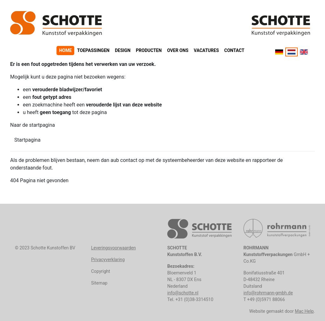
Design (122, 50)
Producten (149, 50)
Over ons (177, 50)
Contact (234, 50)
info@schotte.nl (182, 292)
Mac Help (304, 311)
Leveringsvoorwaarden (113, 247)
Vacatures (206, 50)
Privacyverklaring (108, 259)
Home (65, 50)
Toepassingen (93, 50)
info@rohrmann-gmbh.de (268, 292)
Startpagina (27, 140)
